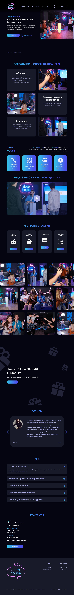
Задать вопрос (28, 35)
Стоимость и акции (18, 486)
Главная (48, 567)
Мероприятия (25, 6)
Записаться (60, 6)
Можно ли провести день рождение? (27, 479)
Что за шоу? (35, 6)
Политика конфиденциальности (59, 589)
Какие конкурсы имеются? (22, 493)
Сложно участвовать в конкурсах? (26, 500)
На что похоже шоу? (19, 466)
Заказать (13, 249)
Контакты (45, 6)
